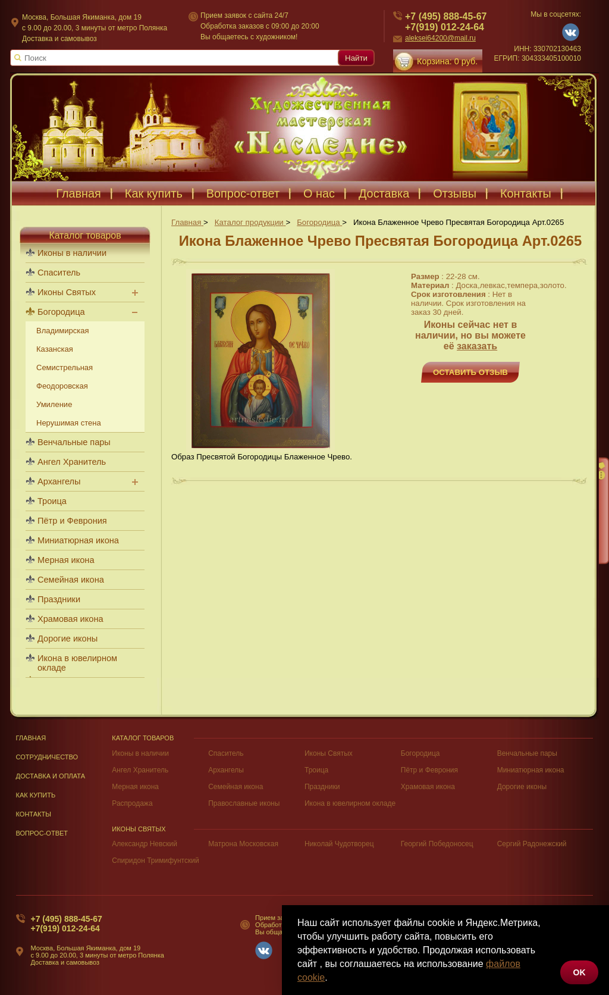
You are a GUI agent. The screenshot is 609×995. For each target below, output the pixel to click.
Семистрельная (64, 367)
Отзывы (454, 193)
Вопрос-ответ (243, 193)
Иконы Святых (66, 292)
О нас (319, 193)
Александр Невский (144, 844)
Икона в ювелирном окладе (77, 662)
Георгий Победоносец (437, 844)
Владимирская (62, 330)
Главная (78, 193)
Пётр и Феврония (72, 520)
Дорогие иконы (67, 638)
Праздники (58, 599)
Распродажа (132, 803)
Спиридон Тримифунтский (155, 860)
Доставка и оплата (51, 776)
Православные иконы (244, 803)
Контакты (525, 193)
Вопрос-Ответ (42, 833)
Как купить (154, 193)
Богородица (61, 312)
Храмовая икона (70, 619)
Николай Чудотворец (339, 844)
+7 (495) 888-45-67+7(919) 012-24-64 (66, 923)
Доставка (384, 193)
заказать (477, 346)
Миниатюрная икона (78, 540)
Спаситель (58, 272)
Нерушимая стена (68, 422)
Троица (52, 501)
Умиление (54, 404)
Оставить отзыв (470, 372)
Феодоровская (62, 385)
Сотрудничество (47, 757)
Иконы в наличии (71, 253)
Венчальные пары (74, 442)
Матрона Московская (243, 844)
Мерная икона (65, 560)
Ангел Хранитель (71, 462)
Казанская (54, 349)
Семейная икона (70, 579)
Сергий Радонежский (532, 844)
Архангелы (58, 481)
